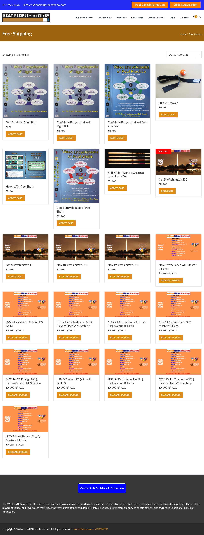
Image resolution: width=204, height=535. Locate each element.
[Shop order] (184, 54)
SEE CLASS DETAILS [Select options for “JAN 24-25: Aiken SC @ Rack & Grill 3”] (18, 337)
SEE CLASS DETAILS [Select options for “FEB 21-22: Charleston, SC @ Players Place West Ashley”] (69, 337)
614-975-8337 (11, 5)
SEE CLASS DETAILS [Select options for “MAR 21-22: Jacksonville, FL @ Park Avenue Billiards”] (120, 337)
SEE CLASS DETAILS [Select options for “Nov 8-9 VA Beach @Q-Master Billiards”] (171, 280)
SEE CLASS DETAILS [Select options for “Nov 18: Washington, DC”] (69, 276)
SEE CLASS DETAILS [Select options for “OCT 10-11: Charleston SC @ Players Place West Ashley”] (171, 395)
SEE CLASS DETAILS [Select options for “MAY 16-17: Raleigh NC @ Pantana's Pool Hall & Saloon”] (18, 395)
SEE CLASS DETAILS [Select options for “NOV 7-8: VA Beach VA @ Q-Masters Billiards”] (18, 452)
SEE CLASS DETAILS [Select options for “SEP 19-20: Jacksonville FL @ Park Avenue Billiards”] (120, 395)
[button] (15, 134)
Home (183, 34)
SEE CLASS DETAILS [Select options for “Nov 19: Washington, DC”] (120, 276)
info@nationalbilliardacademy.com (44, 5)
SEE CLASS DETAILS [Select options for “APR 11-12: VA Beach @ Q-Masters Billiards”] (171, 337)
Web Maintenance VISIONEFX (91, 529)
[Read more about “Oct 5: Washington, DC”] (167, 191)
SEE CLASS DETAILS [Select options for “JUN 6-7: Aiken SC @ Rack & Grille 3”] (69, 395)
